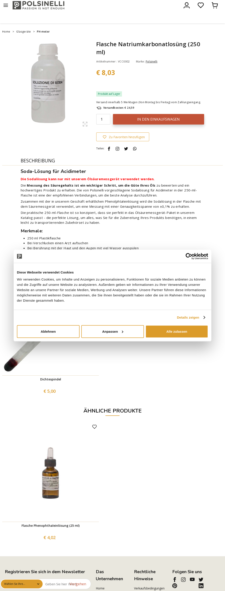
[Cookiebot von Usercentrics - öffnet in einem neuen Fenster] (189, 256)
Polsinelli (152, 71)
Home (6, 41)
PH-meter (44, 41)
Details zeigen (188, 317)
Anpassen (112, 331)
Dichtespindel (50, 388)
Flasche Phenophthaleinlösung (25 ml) (51, 535)
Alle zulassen (176, 331)
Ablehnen (48, 331)
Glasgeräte (23, 41)
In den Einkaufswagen (158, 128)
